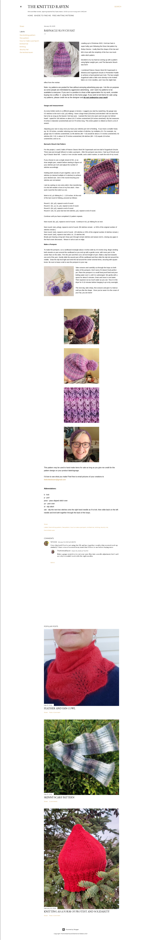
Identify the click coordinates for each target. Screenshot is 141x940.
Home (30, 16)
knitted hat (24, 44)
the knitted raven (26, 52)
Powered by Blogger (70, 929)
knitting (23, 47)
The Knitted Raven (48, 6)
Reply (53, 562)
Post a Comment (54, 712)
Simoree (54, 542)
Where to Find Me (42, 16)
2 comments (53, 801)
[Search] (117, 6)
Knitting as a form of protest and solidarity (76, 911)
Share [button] (22, 26)
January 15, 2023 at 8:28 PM (67, 542)
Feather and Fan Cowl (59, 708)
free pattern (24, 38)
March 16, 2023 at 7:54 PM (80, 551)
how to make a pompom (29, 41)
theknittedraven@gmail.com (55, 480)
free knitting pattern (27, 35)
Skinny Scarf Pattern (59, 797)
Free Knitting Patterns (63, 16)
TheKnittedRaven (64, 551)
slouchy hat (24, 50)
